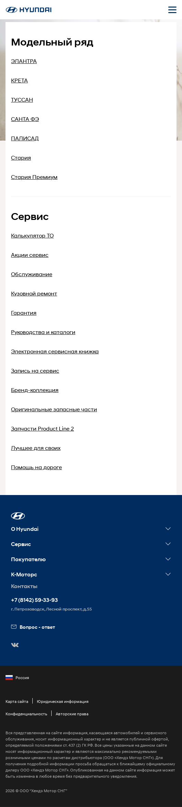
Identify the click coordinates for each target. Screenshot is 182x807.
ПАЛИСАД (25, 138)
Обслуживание (31, 274)
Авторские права (72, 713)
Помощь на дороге (36, 467)
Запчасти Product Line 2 (42, 428)
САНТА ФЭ (25, 118)
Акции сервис (30, 254)
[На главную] (29, 10)
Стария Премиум (34, 176)
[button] (18, 515)
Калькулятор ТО (32, 235)
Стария (21, 157)
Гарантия (23, 312)
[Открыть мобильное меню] (172, 9)
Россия (17, 677)
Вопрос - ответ (33, 627)
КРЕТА (19, 80)
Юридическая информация (62, 701)
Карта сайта (17, 701)
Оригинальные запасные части (54, 409)
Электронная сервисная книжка (55, 351)
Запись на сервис (35, 370)
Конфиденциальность (26, 713)
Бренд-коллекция (34, 389)
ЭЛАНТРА (24, 61)
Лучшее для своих (36, 447)
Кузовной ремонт (34, 293)
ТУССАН (22, 99)
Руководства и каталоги (43, 332)
